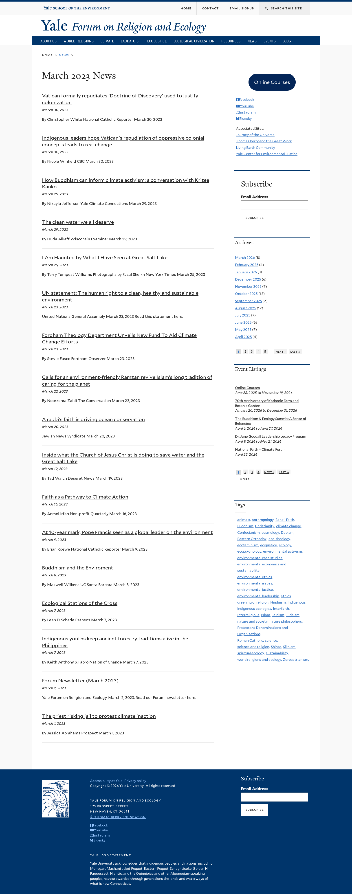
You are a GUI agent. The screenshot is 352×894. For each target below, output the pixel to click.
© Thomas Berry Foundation (118, 817)
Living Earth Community (255, 147)
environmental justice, (255, 589)
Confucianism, (248, 532)
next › (281, 351)
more (244, 479)
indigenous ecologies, (254, 608)
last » (295, 351)
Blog (287, 41)
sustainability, (277, 653)
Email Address (254, 197)
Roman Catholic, (250, 640)
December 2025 (248, 279)
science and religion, (253, 647)
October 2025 (246, 294)
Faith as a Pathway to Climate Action (85, 497)
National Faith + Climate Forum (260, 449)
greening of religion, (253, 602)
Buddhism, (245, 526)
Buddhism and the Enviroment (77, 568)
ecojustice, (269, 545)
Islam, (266, 615)
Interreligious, (248, 615)
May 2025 (243, 329)
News (252, 41)
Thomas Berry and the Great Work (264, 141)
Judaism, (293, 615)
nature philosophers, (286, 621)
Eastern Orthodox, (252, 539)
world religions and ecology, (259, 659)
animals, (244, 520)
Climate (107, 41)
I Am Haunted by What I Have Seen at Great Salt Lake (104, 257)
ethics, (286, 596)
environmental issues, (255, 583)
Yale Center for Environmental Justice (266, 154)
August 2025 (245, 308)
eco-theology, (279, 539)
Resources (231, 41)
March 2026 (245, 257)
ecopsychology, (249, 551)
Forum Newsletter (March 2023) (80, 680)
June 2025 (243, 322)
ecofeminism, (248, 545)
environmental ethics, (255, 577)
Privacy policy (135, 781)
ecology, (285, 545)
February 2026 (246, 265)
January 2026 (246, 272)
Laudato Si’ (130, 41)
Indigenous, (297, 602)
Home (47, 55)
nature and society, (252, 621)
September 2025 (248, 301)
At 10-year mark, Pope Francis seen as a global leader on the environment (127, 532)
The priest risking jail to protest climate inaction (99, 716)
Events (270, 41)
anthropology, (263, 520)
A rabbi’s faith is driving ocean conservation (93, 419)
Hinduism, (278, 602)
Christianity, (265, 526)
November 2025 (248, 286)
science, (271, 640)
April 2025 (243, 337)
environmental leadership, (258, 596)
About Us (48, 41)
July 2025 (242, 315)
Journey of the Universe (255, 135)
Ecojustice (157, 41)
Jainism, (278, 615)
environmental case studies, (260, 558)
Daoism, (287, 532)
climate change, (289, 526)
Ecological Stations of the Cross (79, 603)
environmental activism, (283, 551)
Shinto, (276, 647)
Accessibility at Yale (106, 781)
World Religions (79, 41)
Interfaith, (281, 608)
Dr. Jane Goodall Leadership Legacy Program (270, 436)
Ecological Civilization (194, 41)
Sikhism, (289, 647)
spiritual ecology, (251, 653)
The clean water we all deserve (78, 222)
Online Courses (247, 388)
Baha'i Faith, (285, 520)
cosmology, (271, 532)
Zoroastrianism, (296, 659)
